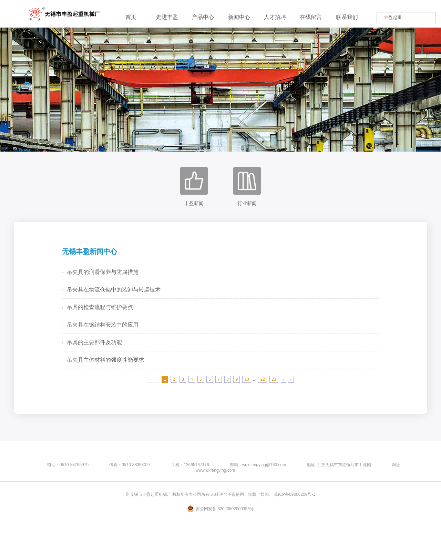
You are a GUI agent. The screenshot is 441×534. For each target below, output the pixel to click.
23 (273, 379)
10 (246, 379)
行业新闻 (247, 186)
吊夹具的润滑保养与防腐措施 (103, 272)
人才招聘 (275, 17)
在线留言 (311, 17)
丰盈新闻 (194, 186)
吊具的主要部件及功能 (94, 342)
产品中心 (203, 17)
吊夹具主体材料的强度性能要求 (105, 360)
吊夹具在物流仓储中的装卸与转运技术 (114, 289)
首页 (130, 17)
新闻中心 (239, 17)
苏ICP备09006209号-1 (294, 494)
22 (262, 379)
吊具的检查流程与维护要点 (100, 307)
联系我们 (347, 17)
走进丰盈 (167, 17)
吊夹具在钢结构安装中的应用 (103, 325)
